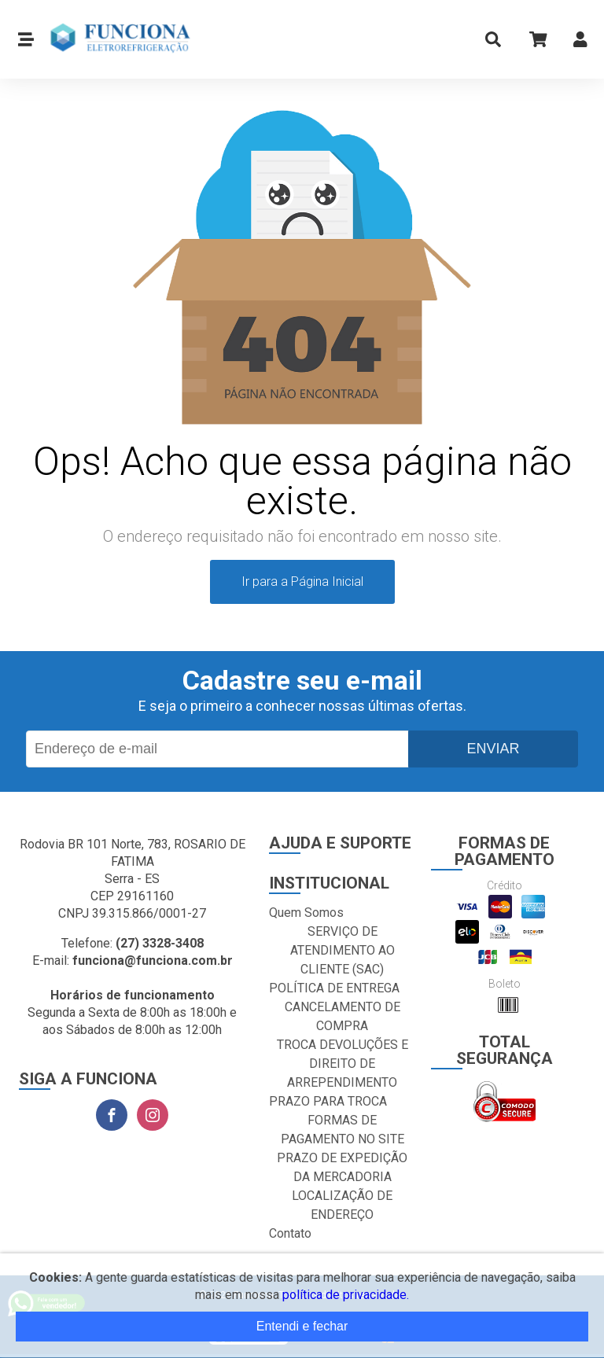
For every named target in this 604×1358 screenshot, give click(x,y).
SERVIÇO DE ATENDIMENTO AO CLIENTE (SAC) (342, 950)
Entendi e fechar (302, 1326)
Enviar (492, 748)
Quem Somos (306, 912)
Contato (290, 1233)
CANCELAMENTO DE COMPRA (342, 1016)
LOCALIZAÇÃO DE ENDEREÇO (342, 1205)
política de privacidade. (345, 1294)
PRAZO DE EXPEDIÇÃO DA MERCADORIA (342, 1167)
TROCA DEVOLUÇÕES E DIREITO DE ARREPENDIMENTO (342, 1063)
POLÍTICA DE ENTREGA (334, 988)
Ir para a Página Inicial (302, 581)
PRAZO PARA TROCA (328, 1101)
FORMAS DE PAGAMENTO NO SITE (342, 1129)
